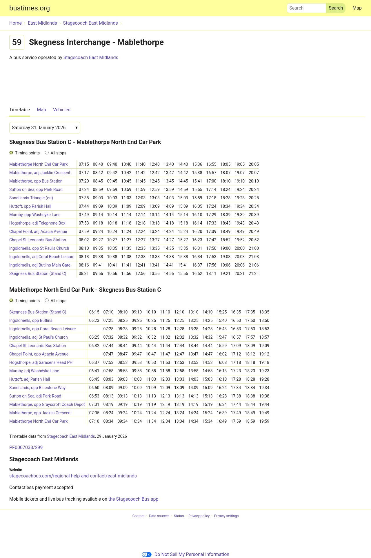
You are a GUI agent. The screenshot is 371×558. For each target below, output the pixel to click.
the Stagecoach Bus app (133, 499)
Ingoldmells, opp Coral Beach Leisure (42, 329)
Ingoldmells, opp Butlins (30, 320)
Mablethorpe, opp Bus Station (36, 181)
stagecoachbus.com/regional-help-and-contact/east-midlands (73, 476)
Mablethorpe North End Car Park (38, 164)
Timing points (27, 153)
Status (179, 516)
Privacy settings (226, 516)
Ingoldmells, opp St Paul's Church (39, 248)
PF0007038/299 (26, 447)
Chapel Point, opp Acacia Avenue (38, 354)
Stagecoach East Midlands (90, 57)
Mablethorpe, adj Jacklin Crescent (39, 172)
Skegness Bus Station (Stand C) (37, 273)
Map (357, 8)
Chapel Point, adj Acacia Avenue (38, 231)
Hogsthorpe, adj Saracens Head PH (40, 362)
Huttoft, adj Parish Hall (29, 379)
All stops (58, 153)
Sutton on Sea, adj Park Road (35, 396)
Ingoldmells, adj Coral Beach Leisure (41, 256)
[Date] (44, 128)
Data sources (159, 516)
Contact (138, 516)
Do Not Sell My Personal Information (185, 554)
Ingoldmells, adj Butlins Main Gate (39, 265)
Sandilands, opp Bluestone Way (37, 387)
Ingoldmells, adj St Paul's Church (38, 337)
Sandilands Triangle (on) (31, 198)
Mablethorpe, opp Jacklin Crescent (40, 413)
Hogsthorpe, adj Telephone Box (37, 223)
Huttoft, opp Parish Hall (30, 206)
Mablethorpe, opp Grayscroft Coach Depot (47, 404)
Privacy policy (199, 516)
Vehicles (61, 109)
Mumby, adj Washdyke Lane (34, 371)
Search (306, 6)
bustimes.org (29, 8)
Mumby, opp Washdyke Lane (35, 214)
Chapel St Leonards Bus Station (37, 240)
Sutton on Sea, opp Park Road (36, 189)
